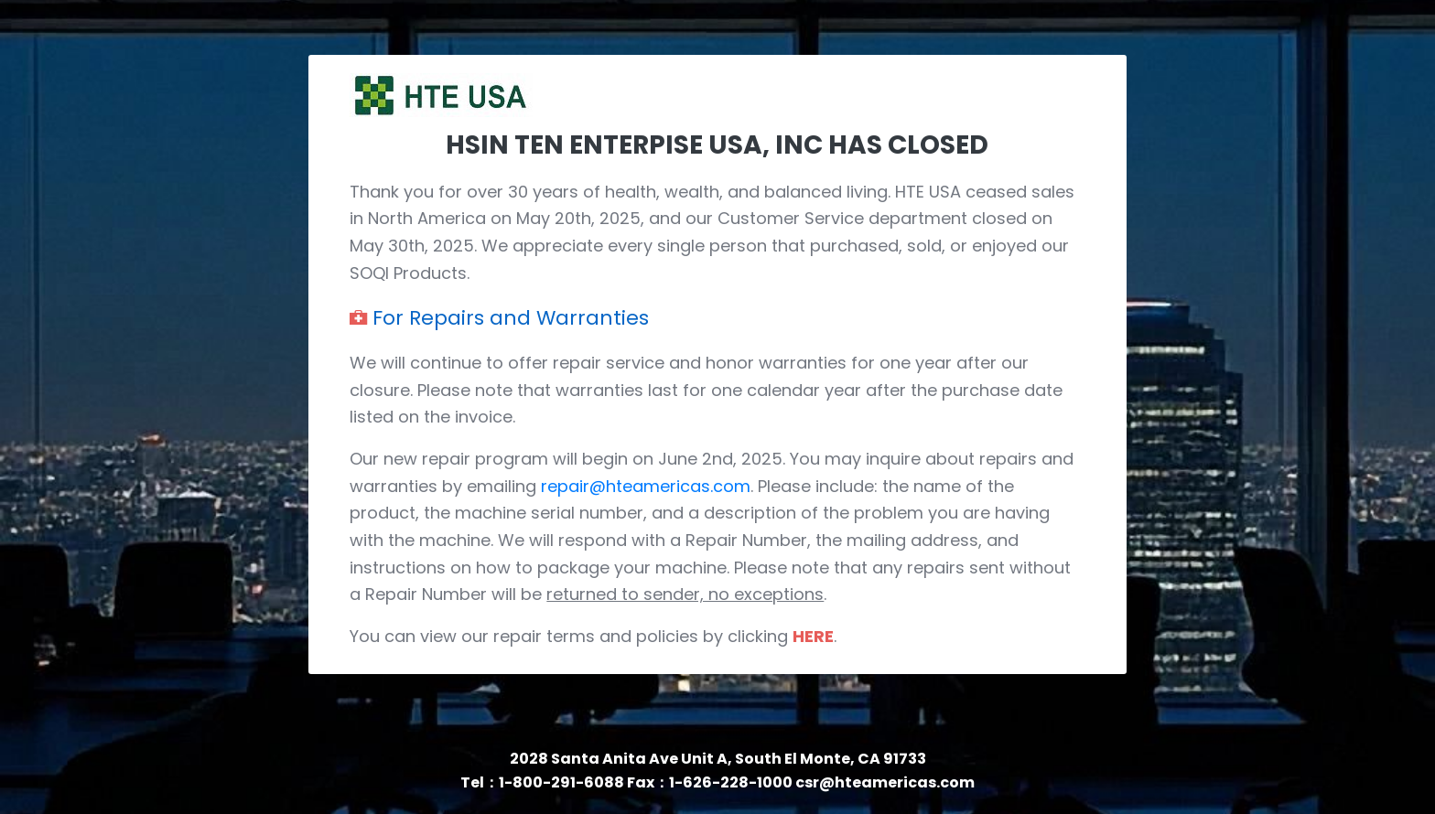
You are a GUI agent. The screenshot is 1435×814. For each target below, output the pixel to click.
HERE (813, 636)
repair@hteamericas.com (645, 486)
